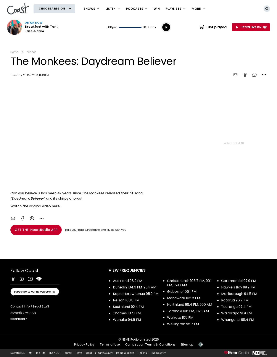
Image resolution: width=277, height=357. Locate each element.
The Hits (40, 353)
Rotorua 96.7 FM (234, 300)
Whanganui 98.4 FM (237, 319)
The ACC (54, 353)
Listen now (34, 27)
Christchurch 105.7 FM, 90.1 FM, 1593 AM (189, 283)
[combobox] (264, 74)
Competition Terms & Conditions (150, 344)
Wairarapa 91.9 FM (236, 313)
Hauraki (67, 353)
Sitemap (186, 344)
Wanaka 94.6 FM (127, 319)
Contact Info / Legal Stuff (29, 306)
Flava (79, 353)
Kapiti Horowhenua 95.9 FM (135, 293)
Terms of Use (110, 344)
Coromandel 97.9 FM (238, 280)
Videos (31, 52)
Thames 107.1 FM (127, 313)
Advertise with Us (23, 313)
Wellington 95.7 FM (183, 324)
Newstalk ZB (17, 353)
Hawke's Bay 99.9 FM (238, 287)
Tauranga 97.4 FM (236, 306)
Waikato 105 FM (180, 317)
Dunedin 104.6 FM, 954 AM (134, 287)
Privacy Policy (84, 344)
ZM (30, 353)
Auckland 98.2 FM (127, 280)
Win (157, 8)
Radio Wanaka (125, 353)
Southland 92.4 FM (128, 306)
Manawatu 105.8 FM (183, 298)
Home (14, 52)
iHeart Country (104, 353)
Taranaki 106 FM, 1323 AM (188, 311)
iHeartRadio (18, 319)
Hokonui (143, 353)
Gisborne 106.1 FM (181, 291)
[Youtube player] (97, 135)
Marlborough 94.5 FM (239, 293)
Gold (89, 353)
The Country (158, 353)
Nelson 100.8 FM (126, 300)
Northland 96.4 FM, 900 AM (189, 304)
